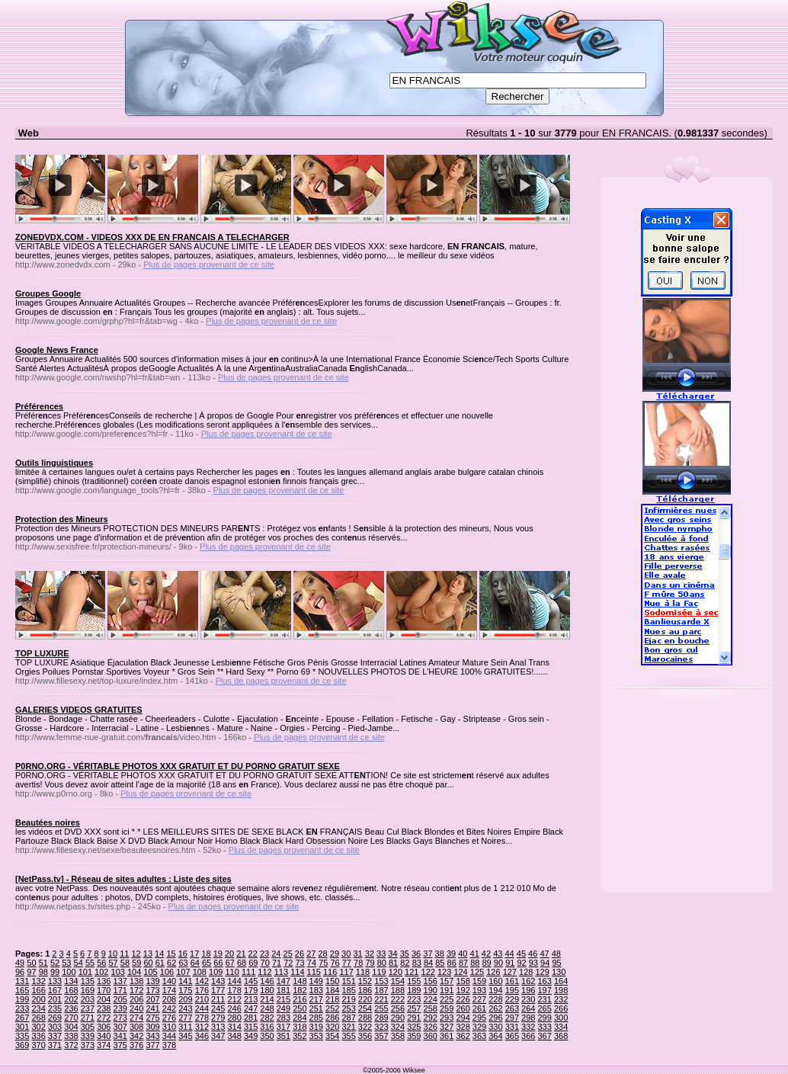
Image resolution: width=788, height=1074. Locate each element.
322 (365, 1026)
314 (234, 1026)
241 (152, 1008)
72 (288, 962)
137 (120, 981)
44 (509, 953)
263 (512, 1008)
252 (332, 1008)
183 (316, 990)
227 (479, 999)
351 (283, 1035)
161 (512, 981)
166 (38, 990)
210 (202, 999)
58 (125, 962)
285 (316, 1017)
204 (104, 999)
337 (55, 1035)
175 (185, 990)
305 (87, 1026)
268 (38, 1017)
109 (216, 971)
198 (561, 990)
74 (311, 962)
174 (169, 990)
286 (332, 1017)
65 (206, 962)
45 (521, 953)
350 (267, 1035)
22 (253, 953)
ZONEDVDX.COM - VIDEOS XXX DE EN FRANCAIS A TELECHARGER (152, 237)
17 (194, 953)
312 (202, 1026)
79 (369, 962)
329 (479, 1026)
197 (545, 990)
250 (299, 1008)
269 (55, 1017)
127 (510, 971)
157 (446, 981)
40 (462, 953)
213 (251, 999)
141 (185, 981)
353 (316, 1035)
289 (381, 1017)
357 (381, 1035)
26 (299, 953)
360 (430, 1035)
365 (512, 1035)
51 (43, 962)
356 (365, 1035)
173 (152, 990)
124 (460, 971)
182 (299, 990)
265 (545, 1008)
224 (430, 999)
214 (267, 999)
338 (71, 1035)
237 (87, 1008)
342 (136, 1035)
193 (479, 990)
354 (332, 1035)
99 (54, 971)
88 (474, 962)
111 (248, 971)
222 (398, 999)
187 (381, 990)
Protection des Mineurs (61, 519)
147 (283, 981)
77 (346, 962)
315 (251, 1026)
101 (85, 971)
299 (545, 1017)
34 (392, 953)
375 (120, 1045)
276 (169, 1017)
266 (561, 1008)
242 (169, 1008)
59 (136, 962)
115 (314, 971)
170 (104, 990)
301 (22, 1026)
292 (430, 1017)
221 (381, 999)
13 (147, 953)
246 (234, 1008)
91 (509, 962)
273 (120, 1017)
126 (493, 971)
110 (232, 971)
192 (462, 990)
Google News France (56, 349)
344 (169, 1035)
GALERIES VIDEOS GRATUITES (79, 709)
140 (169, 981)
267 (22, 1017)
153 (381, 981)
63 (182, 962)
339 (87, 1035)
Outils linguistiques (54, 462)
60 (147, 962)
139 (152, 981)
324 (398, 1026)
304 (71, 1026)
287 (348, 1017)
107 (183, 971)
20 (229, 953)
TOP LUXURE (42, 653)
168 (71, 990)
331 (512, 1026)
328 (462, 1026)
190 (430, 990)
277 (185, 1017)
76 (334, 962)
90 (498, 962)
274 (136, 1017)
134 (71, 981)
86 (451, 962)
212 (234, 999)
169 (87, 990)
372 (71, 1045)
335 (22, 1035)
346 (202, 1035)
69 (253, 962)
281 (251, 1017)
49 (19, 962)
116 (330, 971)
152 (365, 981)
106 (167, 971)
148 (299, 981)
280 (234, 1017)
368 (561, 1035)
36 (416, 953)
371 (55, 1045)
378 (169, 1045)
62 (171, 962)
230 (528, 999)
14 (159, 953)
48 (556, 953)
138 (136, 981)
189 (414, 990)
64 (195, 962)
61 (160, 962)
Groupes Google (48, 293)
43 (497, 953)
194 (495, 990)
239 (120, 1008)
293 (446, 1017)
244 (202, 1008)
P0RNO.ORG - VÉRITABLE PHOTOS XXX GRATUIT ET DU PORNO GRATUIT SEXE (177, 766)
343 (152, 1035)
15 (170, 953)
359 (414, 1035)
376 (136, 1045)
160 (495, 981)
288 (365, 1017)
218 (332, 999)
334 (561, 1026)
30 (346, 953)
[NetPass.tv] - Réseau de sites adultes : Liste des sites (123, 878)
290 (398, 1017)
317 (283, 1026)
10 (112, 953)
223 (414, 999)
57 (113, 962)
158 (462, 981)
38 (439, 953)
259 (446, 1008)
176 (202, 990)
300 (561, 1017)
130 (558, 971)
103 (118, 971)
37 (427, 953)
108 (200, 971)
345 (185, 1035)
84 (428, 962)
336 (38, 1035)
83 (416, 962)
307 (120, 1026)
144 (234, 981)
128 (526, 971)
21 (240, 953)
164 (561, 981)
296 (495, 1017)
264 (528, 1008)
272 (104, 1017)
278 (202, 1017)
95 (556, 962)
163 (545, 981)
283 (283, 1017)
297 (512, 1017)
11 (124, 953)
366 (528, 1035)
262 (495, 1008)
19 (218, 953)
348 (234, 1035)
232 (561, 999)
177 (218, 990)
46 (532, 953)
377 (152, 1045)
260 (462, 1008)
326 (430, 1026)
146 (267, 981)
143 (218, 981)
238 (104, 1008)
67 (230, 962)
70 (265, 962)
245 (218, 1008)
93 (533, 962)
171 (120, 990)
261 (479, 1008)
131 (22, 981)
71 (276, 962)
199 (22, 999)
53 (66, 962)
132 (38, 981)
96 (19, 971)
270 (71, 1017)
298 (528, 1017)
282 (267, 1017)
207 (152, 999)
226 (462, 999)
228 (495, 999)
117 (346, 971)
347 (218, 1035)
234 (38, 1008)
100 (68, 971)
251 (316, 1008)
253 (348, 1008)
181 (283, 990)
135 (87, 981)
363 (479, 1035)
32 (369, 953)
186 (365, 990)
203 (87, 999)
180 (267, 990)
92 (521, 962)
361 (446, 1035)
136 (104, 981)
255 (381, 1008)
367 (545, 1035)
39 (451, 953)
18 (205, 953)
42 (486, 953)
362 (462, 1035)
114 (297, 971)
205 (120, 999)
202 (71, 999)
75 (323, 962)
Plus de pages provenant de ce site (208, 264)
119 (379, 971)
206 (136, 999)
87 (463, 962)
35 (404, 953)
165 (22, 990)
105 (150, 971)
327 (446, 1026)
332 (528, 1026)
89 (487, 962)
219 (348, 999)
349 (251, 1035)
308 (136, 1026)
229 (512, 999)
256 (398, 1008)
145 (251, 981)
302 (38, 1026)
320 (332, 1026)
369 (22, 1045)
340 (104, 1035)
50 (31, 962)
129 (542, 971)
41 (474, 953)
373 (87, 1045)
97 (31, 971)
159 (479, 981)
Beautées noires (47, 822)
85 (439, 962)
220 (365, 999)
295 (479, 1017)
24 (275, 953)
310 (169, 1026)
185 (348, 990)
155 (414, 981)
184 (332, 990)
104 (134, 971)
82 (404, 962)
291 (414, 1017)
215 (283, 999)
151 (348, 981)
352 (299, 1035)
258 (430, 1008)
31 (357, 953)
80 (381, 962)
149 (316, 981)
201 (55, 999)
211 (218, 999)
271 (87, 1017)
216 (299, 999)
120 (395, 971)
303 (55, 1026)
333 (545, 1026)
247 (251, 1008)
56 (101, 962)
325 (414, 1026)
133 (55, 981)
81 (393, 962)
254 (365, 1008)
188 (398, 990)
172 (136, 990)
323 (381, 1026)
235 (55, 1008)
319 (316, 1026)
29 (334, 953)
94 (544, 962)
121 (411, 971)
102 (101, 971)
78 (358, 962)
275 (152, 1017)
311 (185, 1026)
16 (182, 953)
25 (288, 953)
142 (202, 981)
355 (348, 1035)
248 (267, 1008)
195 (512, 990)
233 (22, 1008)
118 (363, 971)
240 (136, 1008)
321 (348, 1026)
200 (38, 999)
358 (398, 1035)
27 (311, 953)
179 (251, 990)
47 (544, 953)
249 (283, 1008)
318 (299, 1026)
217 (316, 999)
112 (264, 971)
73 (300, 962)
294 (462, 1017)
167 (55, 990)
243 (185, 1008)
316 (267, 1026)
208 (169, 999)
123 (444, 971)
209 (185, 999)
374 (104, 1045)
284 (299, 1017)
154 (398, 981)
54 (78, 962)
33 (381, 953)
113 (281, 971)
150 (332, 981)
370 (38, 1045)
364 (495, 1035)
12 (135, 953)
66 (218, 962)
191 (446, 990)
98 (43, 971)
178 (234, 990)
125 (477, 971)
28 (322, 953)
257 (414, 1008)
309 (152, 1026)
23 (264, 953)
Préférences (39, 406)
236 (71, 1008)
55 (89, 962)
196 (528, 990)
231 (545, 999)
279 (218, 1017)
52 (54, 962)
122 (428, 971)
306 (104, 1026)
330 (495, 1026)
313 (218, 1026)
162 (528, 981)
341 (120, 1035)
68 (241, 962)
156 (430, 981)
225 (446, 999)
